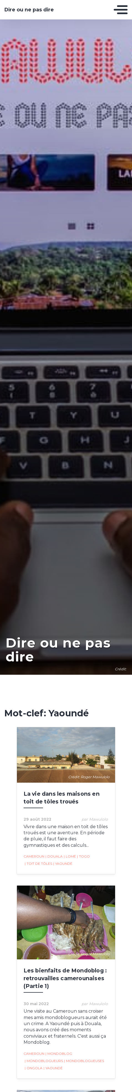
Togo (83, 856)
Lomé (70, 856)
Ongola (33, 1068)
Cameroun (34, 856)
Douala (54, 856)
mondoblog (58, 1053)
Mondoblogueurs (44, 1060)
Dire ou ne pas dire (29, 9)
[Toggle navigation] (121, 10)
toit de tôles (38, 863)
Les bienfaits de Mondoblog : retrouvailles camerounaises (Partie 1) (65, 978)
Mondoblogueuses (84, 1060)
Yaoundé (62, 863)
